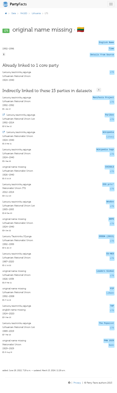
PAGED (23, 13)
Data (13, 13)
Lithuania (36, 13)
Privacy (77, 382)
